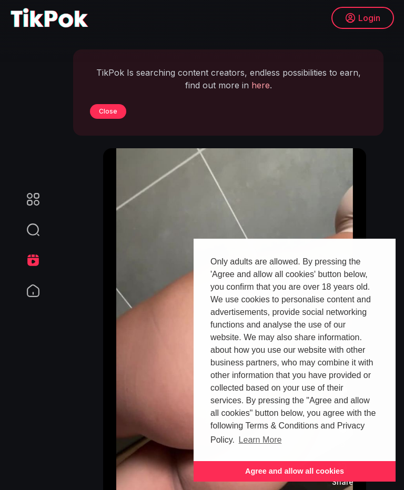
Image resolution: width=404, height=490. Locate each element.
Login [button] (362, 18)
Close (108, 111)
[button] (26, 230)
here (260, 85)
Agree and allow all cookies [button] (294, 471)
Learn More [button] (260, 439)
